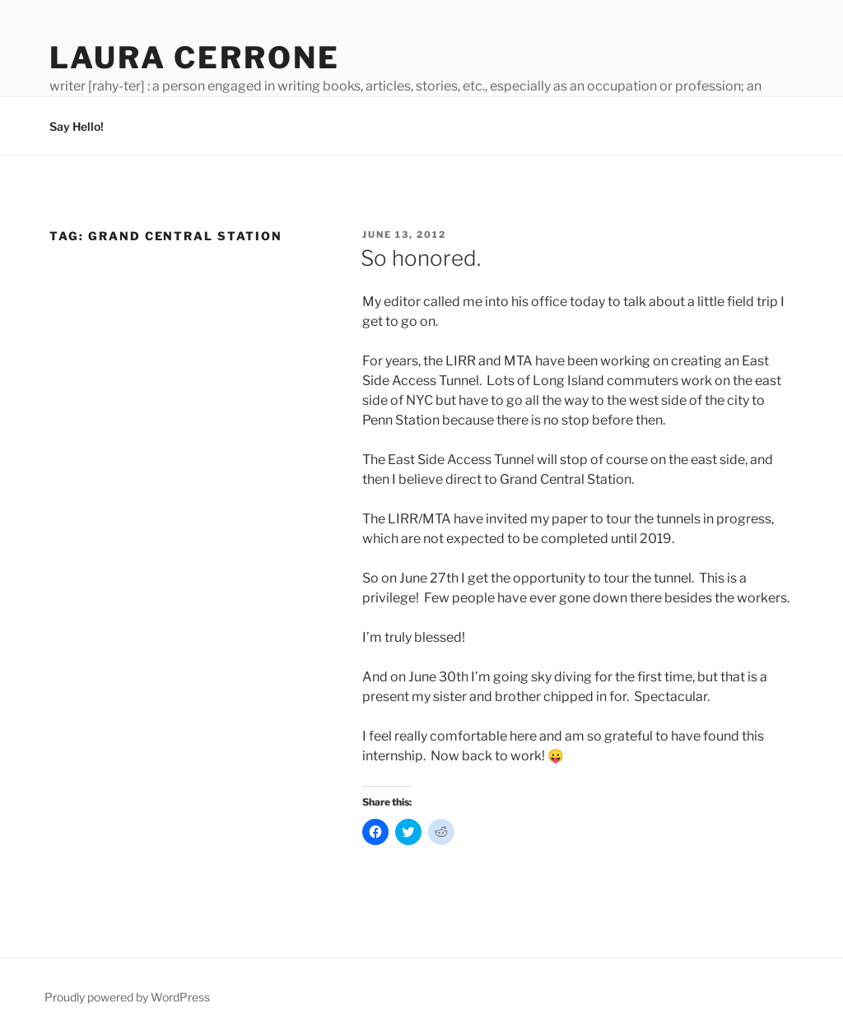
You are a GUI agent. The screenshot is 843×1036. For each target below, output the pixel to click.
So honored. (421, 258)
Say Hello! (76, 126)
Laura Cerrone (194, 57)
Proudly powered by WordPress (127, 997)
